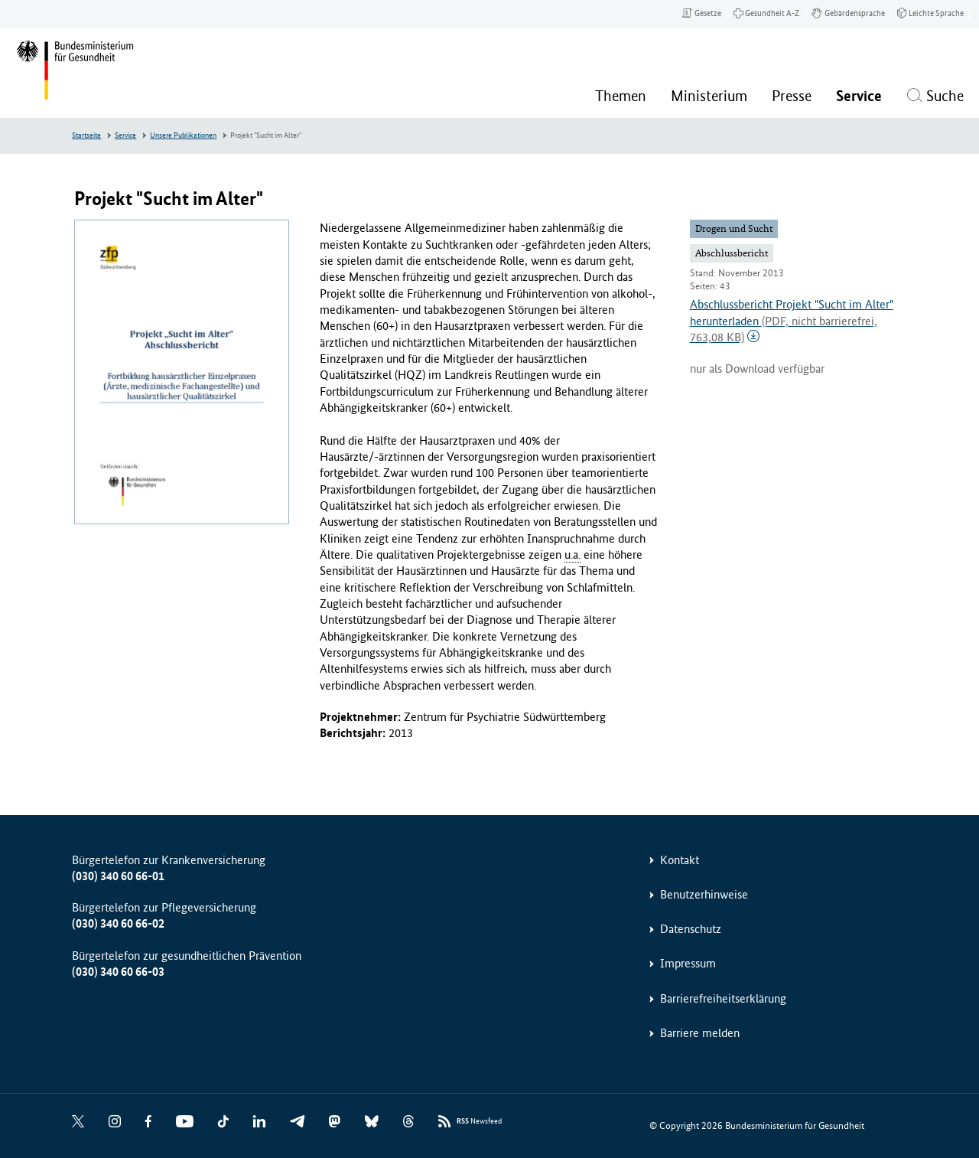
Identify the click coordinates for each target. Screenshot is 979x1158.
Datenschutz (690, 929)
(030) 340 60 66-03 (118, 971)
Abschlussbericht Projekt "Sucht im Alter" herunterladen (791, 320)
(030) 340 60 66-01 (118, 876)
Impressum (688, 963)
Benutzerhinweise (704, 894)
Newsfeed (479, 1121)
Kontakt (679, 860)
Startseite (86, 135)
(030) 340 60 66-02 (118, 923)
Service (125, 135)
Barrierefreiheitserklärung (723, 998)
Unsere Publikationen (183, 135)
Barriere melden (700, 1033)
